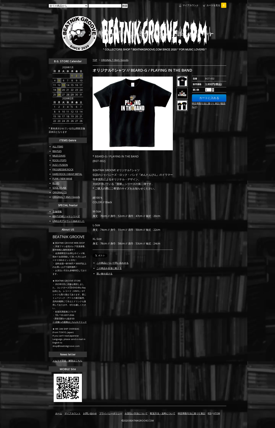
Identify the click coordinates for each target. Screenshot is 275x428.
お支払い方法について (136, 413)
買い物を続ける (104, 273)
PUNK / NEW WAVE (62, 178)
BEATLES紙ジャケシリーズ (66, 216)
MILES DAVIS (59, 155)
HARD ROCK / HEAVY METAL (67, 174)
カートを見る (216, 5)
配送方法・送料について (162, 413)
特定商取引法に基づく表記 (191, 413)
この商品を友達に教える (109, 268)
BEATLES (57, 151)
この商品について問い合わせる (112, 263)
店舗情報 (57, 211)
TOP (95, 60)
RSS (209, 413)
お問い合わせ (90, 413)
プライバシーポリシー (110, 413)
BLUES (56, 183)
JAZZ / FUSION (60, 165)
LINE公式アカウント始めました (69, 221)
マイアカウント (191, 5)
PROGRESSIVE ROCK (63, 169)
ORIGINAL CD (60, 192)
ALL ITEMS (58, 146)
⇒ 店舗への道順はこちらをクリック (70, 321)
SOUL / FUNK (59, 187)
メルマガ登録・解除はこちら (67, 360)
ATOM (216, 413)
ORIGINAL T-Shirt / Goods (114, 60)
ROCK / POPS (59, 160)
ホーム (58, 413)
